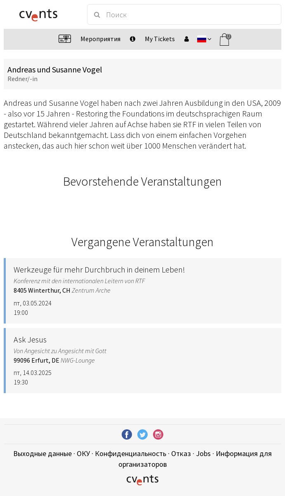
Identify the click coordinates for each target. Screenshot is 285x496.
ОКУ (83, 453)
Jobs (203, 453)
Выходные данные (42, 453)
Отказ (181, 453)
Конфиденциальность (130, 453)
